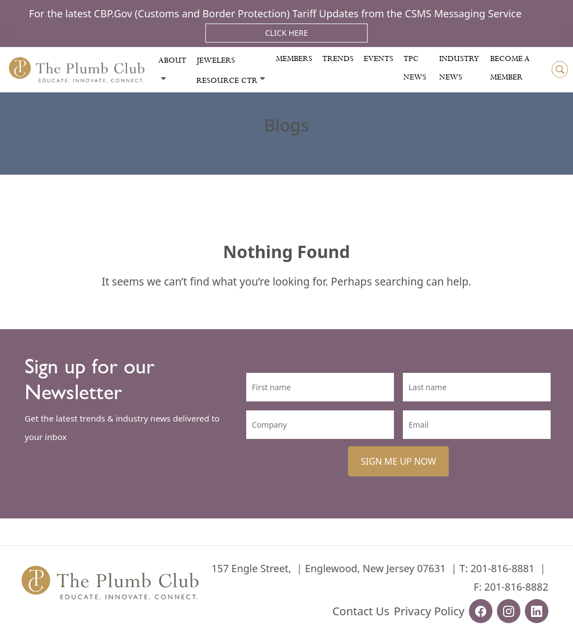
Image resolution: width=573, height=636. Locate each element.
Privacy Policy (429, 611)
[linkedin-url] (536, 611)
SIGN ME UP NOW (398, 461)
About (172, 60)
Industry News (459, 68)
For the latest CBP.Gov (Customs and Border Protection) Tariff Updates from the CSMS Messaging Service (275, 13)
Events (378, 59)
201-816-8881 (503, 568)
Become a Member (510, 68)
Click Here (286, 32)
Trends (338, 59)
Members (294, 59)
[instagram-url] (508, 611)
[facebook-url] (480, 611)
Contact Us (360, 611)
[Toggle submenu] (163, 79)
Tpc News (414, 68)
